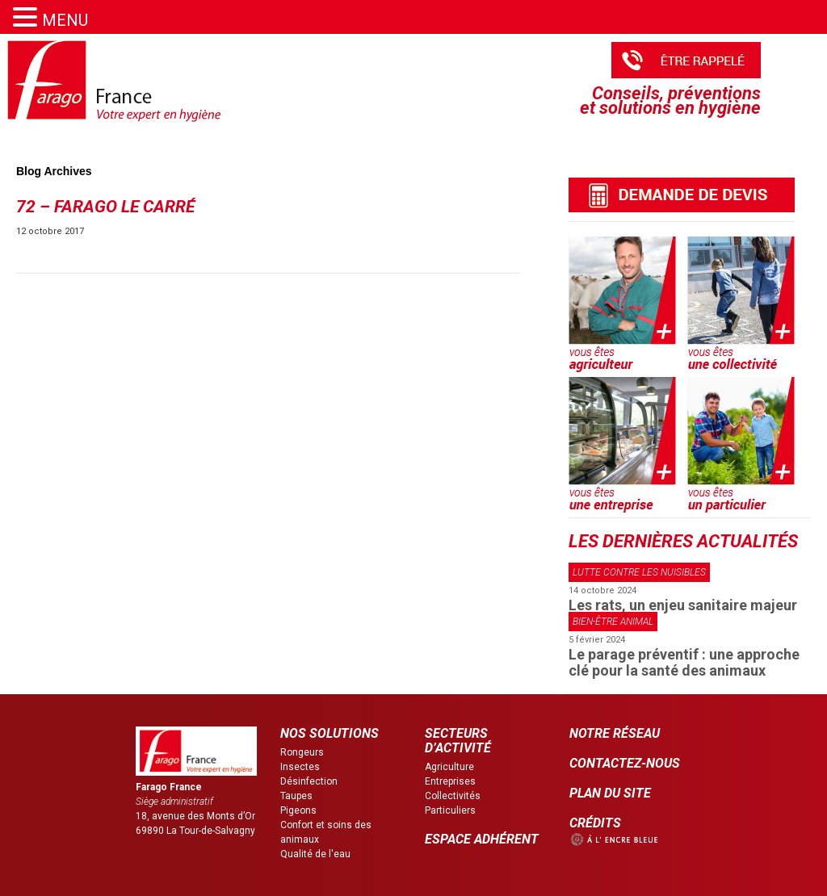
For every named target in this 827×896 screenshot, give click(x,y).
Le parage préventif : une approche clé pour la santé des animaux (684, 662)
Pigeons (298, 810)
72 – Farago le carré (105, 206)
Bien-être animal (613, 621)
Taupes (296, 796)
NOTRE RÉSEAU (614, 733)
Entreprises (450, 781)
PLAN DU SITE (610, 793)
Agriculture (449, 766)
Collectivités (453, 796)
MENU (65, 20)
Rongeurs (302, 752)
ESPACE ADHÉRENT (482, 839)
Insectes (300, 766)
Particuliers (450, 810)
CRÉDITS (595, 823)
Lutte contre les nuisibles (639, 572)
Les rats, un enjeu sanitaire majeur (683, 605)
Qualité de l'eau (315, 854)
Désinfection (309, 781)
